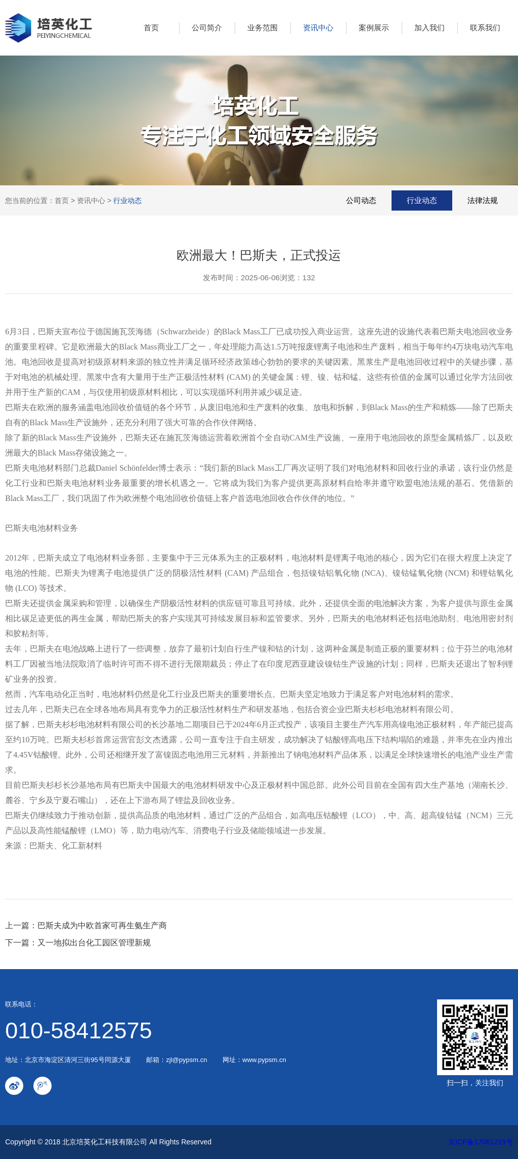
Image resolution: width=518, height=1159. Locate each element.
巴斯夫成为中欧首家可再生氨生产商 (102, 925)
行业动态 (127, 200)
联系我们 (485, 27)
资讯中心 (318, 27)
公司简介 (207, 27)
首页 (151, 27)
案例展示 (374, 27)
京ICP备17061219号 (480, 1142)
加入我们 (429, 27)
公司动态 (361, 200)
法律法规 (482, 200)
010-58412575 (78, 1030)
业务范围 (262, 27)
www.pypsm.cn (264, 1060)
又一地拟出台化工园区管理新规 (94, 942)
